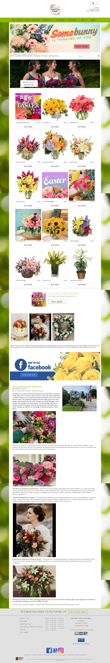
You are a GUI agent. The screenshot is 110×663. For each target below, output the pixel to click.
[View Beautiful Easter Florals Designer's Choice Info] (28, 106)
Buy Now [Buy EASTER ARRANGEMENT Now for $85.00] (55, 206)
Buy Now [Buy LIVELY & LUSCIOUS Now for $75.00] (28, 166)
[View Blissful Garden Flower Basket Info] (82, 224)
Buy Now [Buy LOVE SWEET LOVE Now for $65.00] (82, 127)
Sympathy (48, 20)
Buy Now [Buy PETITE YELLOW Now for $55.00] (55, 127)
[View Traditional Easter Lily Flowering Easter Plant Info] (82, 264)
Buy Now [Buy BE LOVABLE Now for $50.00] (82, 206)
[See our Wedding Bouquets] (55, 74)
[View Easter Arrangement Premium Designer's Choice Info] (55, 185)
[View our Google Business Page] (55, 653)
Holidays (73, 20)
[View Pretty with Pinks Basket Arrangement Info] (28, 264)
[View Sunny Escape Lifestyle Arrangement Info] (55, 224)
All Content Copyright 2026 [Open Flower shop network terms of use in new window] (38, 659)
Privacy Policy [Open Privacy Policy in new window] (71, 659)
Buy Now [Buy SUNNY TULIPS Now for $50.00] (55, 284)
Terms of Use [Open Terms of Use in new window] (60, 660)
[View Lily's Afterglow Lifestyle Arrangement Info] (28, 224)
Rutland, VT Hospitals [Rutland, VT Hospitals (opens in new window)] (51, 655)
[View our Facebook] (49, 653)
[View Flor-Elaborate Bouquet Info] (28, 185)
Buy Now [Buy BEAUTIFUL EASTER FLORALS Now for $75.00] (28, 127)
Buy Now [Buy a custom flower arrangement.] (57, 301)
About (84, 20)
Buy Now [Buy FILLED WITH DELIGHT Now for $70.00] (55, 166)
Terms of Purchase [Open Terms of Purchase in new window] (85, 659)
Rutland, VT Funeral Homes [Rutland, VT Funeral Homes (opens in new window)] (33, 655)
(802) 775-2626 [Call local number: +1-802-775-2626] (95, 11)
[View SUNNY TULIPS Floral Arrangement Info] (55, 264)
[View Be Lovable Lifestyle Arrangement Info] (82, 185)
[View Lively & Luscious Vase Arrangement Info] (28, 145)
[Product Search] (88, 56)
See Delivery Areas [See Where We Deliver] (78, 612)
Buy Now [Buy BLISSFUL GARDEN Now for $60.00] (82, 245)
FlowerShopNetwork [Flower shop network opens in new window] (56, 659)
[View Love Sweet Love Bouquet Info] (82, 106)
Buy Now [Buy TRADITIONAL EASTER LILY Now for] (82, 284)
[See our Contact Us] (55, 366)
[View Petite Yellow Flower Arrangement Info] (55, 106)
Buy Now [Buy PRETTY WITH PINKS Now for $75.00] (28, 284)
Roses (27, 20)
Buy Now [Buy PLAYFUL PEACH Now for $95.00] (82, 166)
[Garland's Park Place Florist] (55, 10)
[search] (98, 56)
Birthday (36, 20)
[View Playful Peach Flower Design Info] (82, 145)
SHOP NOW (82, 46)
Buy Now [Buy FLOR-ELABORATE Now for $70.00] (28, 206)
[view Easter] (55, 52)
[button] (94, 3)
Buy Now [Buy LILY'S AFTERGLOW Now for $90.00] (28, 245)
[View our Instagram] (61, 653)
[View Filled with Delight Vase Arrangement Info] (55, 145)
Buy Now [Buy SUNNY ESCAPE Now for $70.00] (55, 245)
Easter (19, 20)
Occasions (61, 20)
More (94, 20)
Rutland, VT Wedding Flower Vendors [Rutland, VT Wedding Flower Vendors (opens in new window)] (73, 655)
